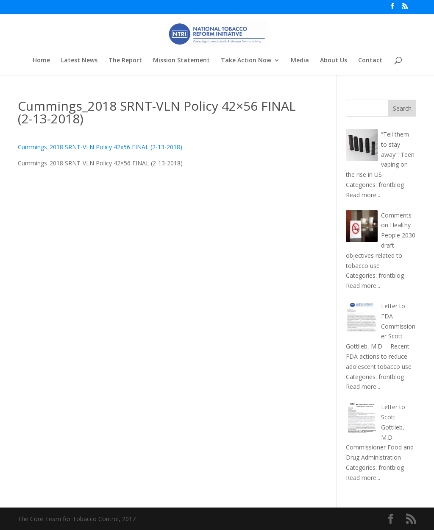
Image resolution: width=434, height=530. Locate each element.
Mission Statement (181, 60)
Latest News (79, 60)
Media (300, 60)
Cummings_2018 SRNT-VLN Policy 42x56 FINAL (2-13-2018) (100, 147)
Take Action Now (246, 60)
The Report (125, 60)
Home (41, 60)
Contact (370, 60)
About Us (333, 60)
